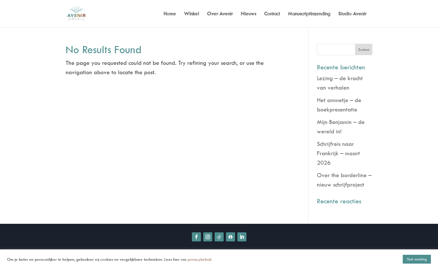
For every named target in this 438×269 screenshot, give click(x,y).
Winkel (191, 14)
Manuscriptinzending (309, 14)
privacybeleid (199, 259)
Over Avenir (220, 14)
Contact (272, 14)
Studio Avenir (352, 14)
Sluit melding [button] (417, 259)
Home (169, 14)
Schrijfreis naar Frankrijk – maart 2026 (338, 153)
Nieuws (248, 14)
